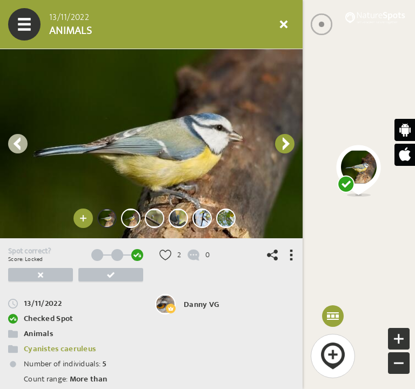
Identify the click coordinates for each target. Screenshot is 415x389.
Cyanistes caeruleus (60, 349)
